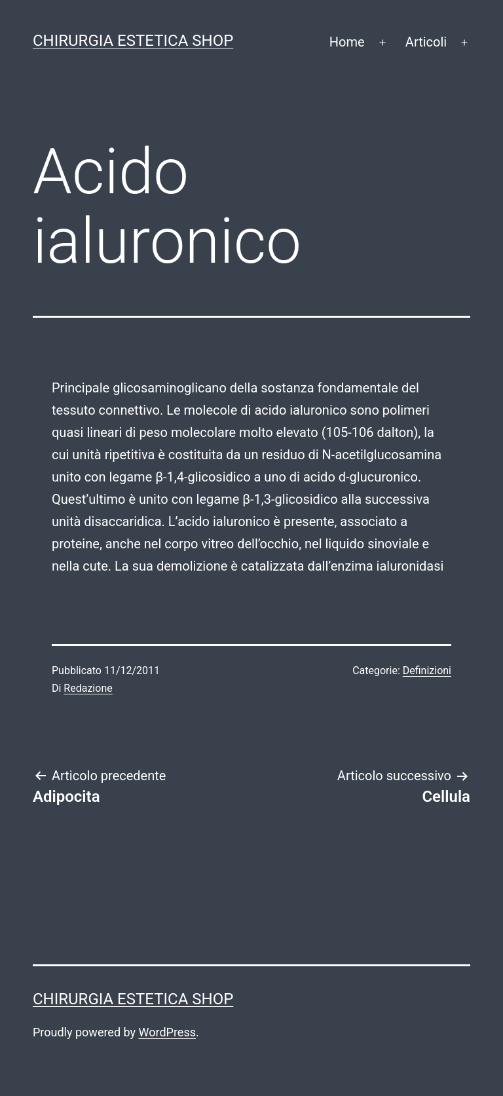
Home (347, 42)
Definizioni (427, 670)
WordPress (167, 1032)
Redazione (88, 688)
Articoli (426, 42)
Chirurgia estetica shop (133, 40)
